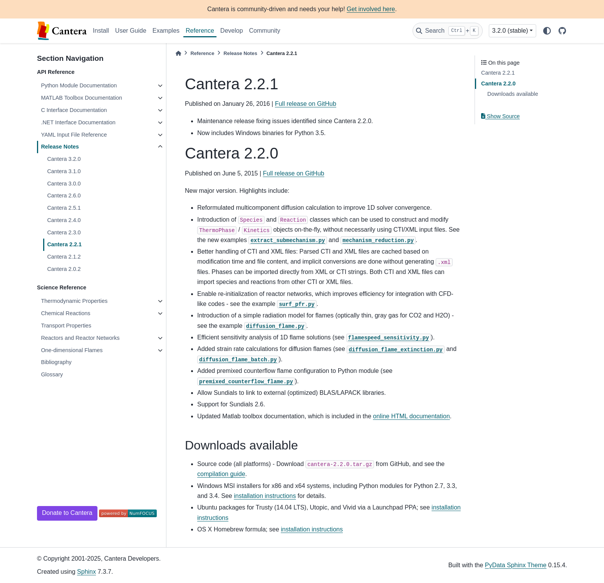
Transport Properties (66, 325)
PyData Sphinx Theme (516, 565)
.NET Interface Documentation (78, 122)
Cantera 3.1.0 (64, 171)
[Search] (448, 31)
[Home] (178, 53)
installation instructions (265, 496)
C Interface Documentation (74, 110)
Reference (200, 30)
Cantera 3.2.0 (64, 159)
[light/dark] (547, 30)
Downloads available (512, 94)
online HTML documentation (411, 416)
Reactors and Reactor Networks (80, 338)
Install (101, 30)
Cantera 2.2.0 (498, 83)
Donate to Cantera (67, 512)
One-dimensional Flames (71, 350)
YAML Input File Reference (74, 135)
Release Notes (60, 147)
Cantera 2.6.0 (64, 195)
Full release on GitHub (305, 103)
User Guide (130, 30)
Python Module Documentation (79, 85)
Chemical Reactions (65, 313)
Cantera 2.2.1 (64, 244)
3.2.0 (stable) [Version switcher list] (510, 30)
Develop (231, 30)
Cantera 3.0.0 (64, 183)
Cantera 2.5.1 (64, 208)
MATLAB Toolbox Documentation (81, 98)
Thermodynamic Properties (74, 301)
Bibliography (56, 362)
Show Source (500, 116)
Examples (166, 30)
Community (264, 30)
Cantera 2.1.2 (64, 257)
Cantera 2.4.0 (64, 220)
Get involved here (371, 9)
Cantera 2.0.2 (64, 269)
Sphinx (86, 571)
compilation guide (221, 474)
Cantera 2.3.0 (64, 232)
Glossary (52, 374)
